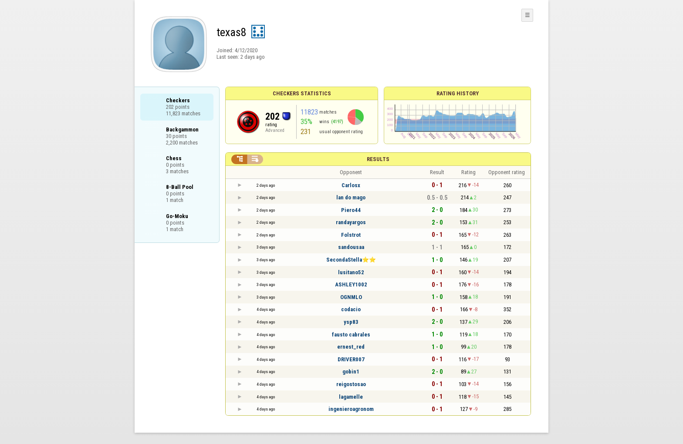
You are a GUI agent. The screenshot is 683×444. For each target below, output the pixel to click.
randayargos (351, 222)
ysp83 (351, 322)
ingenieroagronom (351, 409)
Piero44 (351, 210)
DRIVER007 (351, 359)
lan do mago (350, 197)
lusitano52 (351, 272)
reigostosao (351, 384)
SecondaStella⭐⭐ (351, 259)
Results (378, 159)
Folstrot (351, 235)
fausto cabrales (351, 334)
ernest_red (351, 346)
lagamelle (351, 397)
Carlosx (351, 185)
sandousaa (351, 247)
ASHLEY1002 (351, 284)
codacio (351, 309)
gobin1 (350, 371)
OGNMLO (351, 297)
